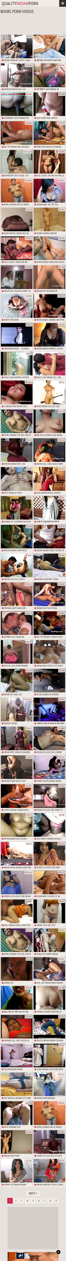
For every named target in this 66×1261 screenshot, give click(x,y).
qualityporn (20, 3)
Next (33, 1193)
